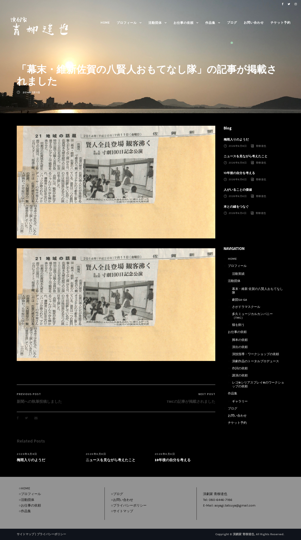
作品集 (210, 23)
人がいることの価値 (238, 190)
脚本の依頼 (240, 340)
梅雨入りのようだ (31, 460)
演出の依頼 (240, 347)
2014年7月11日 (31, 92)
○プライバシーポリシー (129, 505)
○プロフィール (30, 494)
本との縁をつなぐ (236, 207)
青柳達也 (261, 146)
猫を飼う (238, 325)
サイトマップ (25, 534)
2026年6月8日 (27, 454)
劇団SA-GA (239, 300)
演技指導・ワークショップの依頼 (255, 354)
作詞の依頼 (240, 368)
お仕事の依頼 (183, 23)
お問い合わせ (254, 22)
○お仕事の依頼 (30, 505)
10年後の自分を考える (173, 460)
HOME (105, 22)
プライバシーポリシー (51, 534)
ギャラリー (240, 401)
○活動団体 (26, 500)
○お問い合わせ (122, 500)
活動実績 (238, 274)
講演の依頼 (240, 375)
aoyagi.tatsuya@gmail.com (234, 505)
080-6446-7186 (220, 500)
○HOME (24, 488)
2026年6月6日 (165, 454)
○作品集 (25, 511)
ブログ (232, 22)
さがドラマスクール (246, 307)
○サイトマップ (122, 511)
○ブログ (117, 494)
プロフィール (127, 23)
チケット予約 (280, 22)
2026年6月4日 (238, 213)
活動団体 (155, 23)
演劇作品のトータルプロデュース (255, 361)
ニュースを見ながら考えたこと (110, 460)
